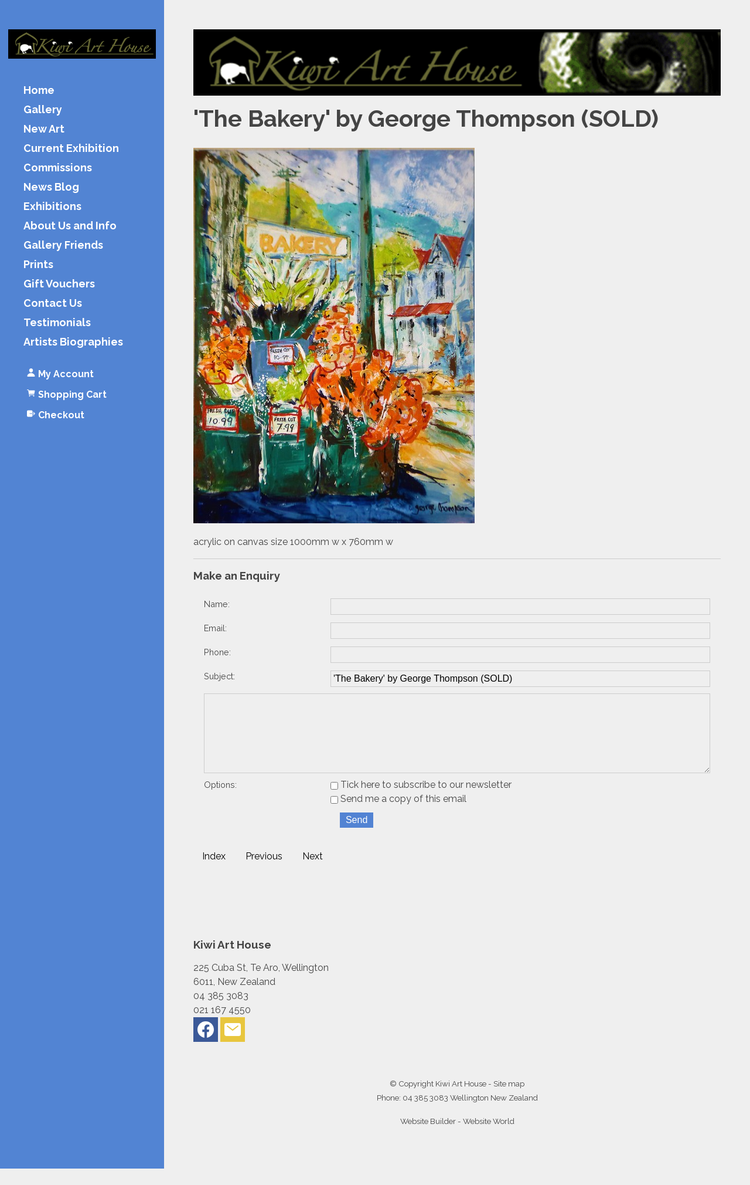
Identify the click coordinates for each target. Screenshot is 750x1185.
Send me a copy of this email (398, 815)
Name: (217, 604)
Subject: (219, 676)
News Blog (51, 187)
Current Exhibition (71, 148)
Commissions (57, 168)
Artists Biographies (73, 342)
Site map (508, 1100)
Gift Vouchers (59, 284)
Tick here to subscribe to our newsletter (421, 801)
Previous (264, 872)
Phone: (217, 652)
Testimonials (57, 323)
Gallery (42, 110)
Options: (220, 801)
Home (38, 90)
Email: (215, 628)
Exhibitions (52, 206)
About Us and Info (70, 226)
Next (312, 872)
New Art (43, 129)
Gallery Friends (63, 245)
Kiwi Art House (460, 1100)
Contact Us (52, 303)
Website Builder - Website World (457, 1137)
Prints (38, 264)
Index (214, 872)
